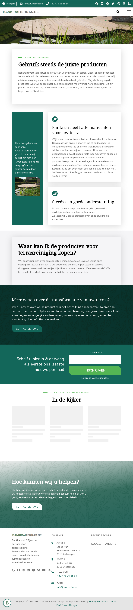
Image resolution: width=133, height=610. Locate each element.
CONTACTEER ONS (27, 328)
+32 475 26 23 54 (67, 575)
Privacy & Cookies (98, 601)
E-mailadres (95, 352)
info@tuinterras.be (67, 587)
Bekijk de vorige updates (95, 378)
